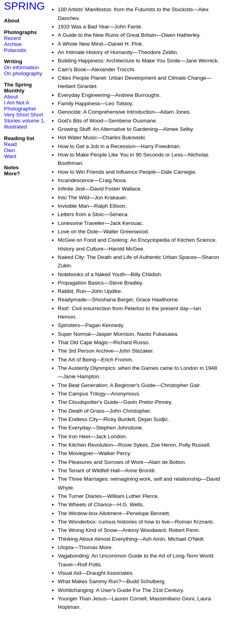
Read (10, 144)
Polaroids (15, 50)
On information (21, 67)
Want (10, 156)
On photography (23, 73)
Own (9, 150)
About (11, 97)
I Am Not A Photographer (20, 106)
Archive (13, 44)
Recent (12, 38)
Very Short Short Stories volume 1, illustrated (24, 121)
